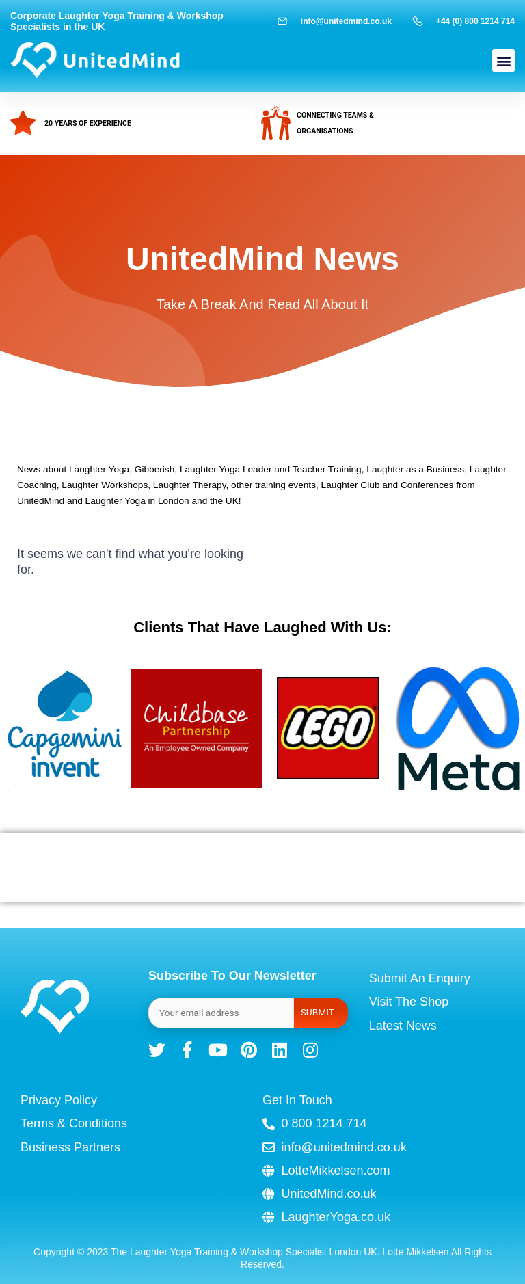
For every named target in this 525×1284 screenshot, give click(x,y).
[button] (503, 60)
